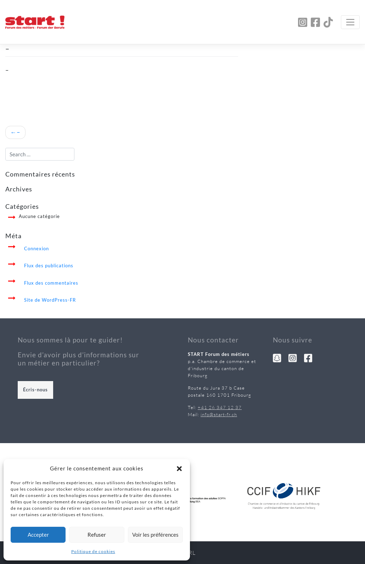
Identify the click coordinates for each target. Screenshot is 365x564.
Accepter (38, 534)
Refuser (97, 534)
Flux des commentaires (51, 283)
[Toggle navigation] (350, 22)
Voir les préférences (155, 534)
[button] (179, 468)
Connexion (36, 248)
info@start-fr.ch (219, 414)
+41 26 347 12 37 (220, 407)
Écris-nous (35, 389)
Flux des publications (48, 265)
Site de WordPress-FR (50, 300)
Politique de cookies (93, 551)
